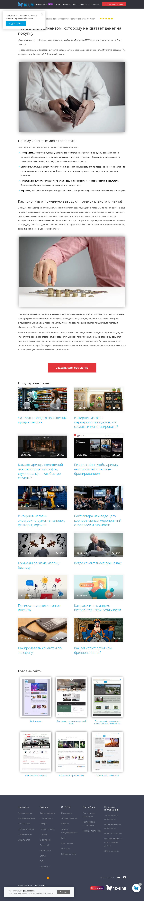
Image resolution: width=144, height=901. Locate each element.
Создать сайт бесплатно (72, 368)
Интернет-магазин (26, 818)
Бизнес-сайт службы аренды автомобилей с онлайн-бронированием (96, 469)
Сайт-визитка (24, 823)
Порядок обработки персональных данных (113, 842)
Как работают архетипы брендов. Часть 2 (93, 650)
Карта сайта (45, 866)
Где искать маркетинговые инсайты (39, 607)
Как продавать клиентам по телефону (40, 650)
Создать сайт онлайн (114, 4)
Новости (67, 4)
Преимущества (25, 813)
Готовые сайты (25, 834)
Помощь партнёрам (92, 830)
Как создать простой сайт (71, 775)
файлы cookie (29, 890)
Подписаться (15, 24)
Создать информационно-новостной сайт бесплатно (107, 722)
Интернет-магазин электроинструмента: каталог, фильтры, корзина (41, 520)
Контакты (65, 848)
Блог (75, 4)
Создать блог (24, 839)
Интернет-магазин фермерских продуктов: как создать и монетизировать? (96, 422)
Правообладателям (113, 833)
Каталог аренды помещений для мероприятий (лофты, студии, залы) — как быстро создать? (40, 471)
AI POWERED (98, 888)
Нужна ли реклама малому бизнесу (38, 565)
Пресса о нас (67, 843)
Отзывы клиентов (69, 818)
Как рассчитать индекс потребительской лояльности (97, 607)
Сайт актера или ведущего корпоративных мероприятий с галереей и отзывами (97, 520)
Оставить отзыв (68, 854)
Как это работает (47, 813)
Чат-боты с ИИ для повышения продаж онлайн (42, 419)
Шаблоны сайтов (26, 829)
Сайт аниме (35, 721)
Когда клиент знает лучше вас (98, 563)
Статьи (43, 855)
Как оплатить (45, 850)
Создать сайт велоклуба (107, 775)
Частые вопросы (47, 829)
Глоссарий (44, 845)
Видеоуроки (45, 839)
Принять (63, 892)
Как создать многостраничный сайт (71, 722)
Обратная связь (111, 851)
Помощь (82, 4)
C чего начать (94, 4)
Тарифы (58, 4)
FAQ (41, 861)
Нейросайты (41, 4)
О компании (66, 813)
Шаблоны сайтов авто (36, 775)
